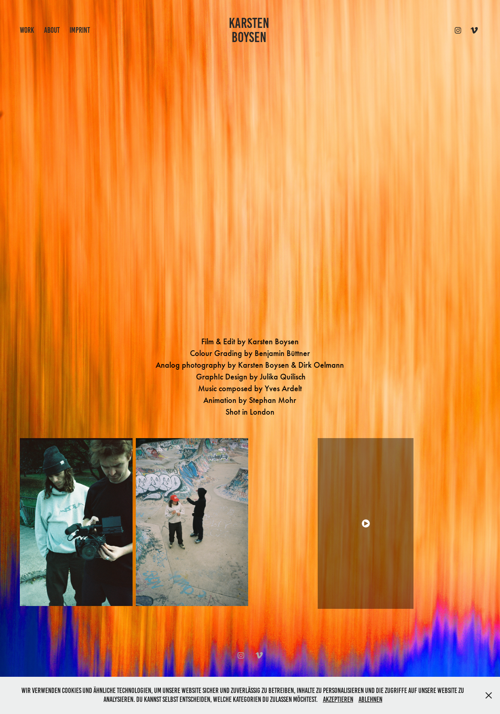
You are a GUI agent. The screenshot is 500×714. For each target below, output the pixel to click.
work (27, 30)
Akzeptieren (338, 699)
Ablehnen (370, 699)
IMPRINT (80, 30)
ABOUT (52, 30)
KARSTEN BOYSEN (250, 30)
